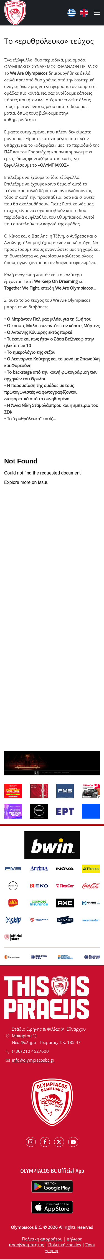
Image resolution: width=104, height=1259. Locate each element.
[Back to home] (15, 12)
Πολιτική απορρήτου (42, 1239)
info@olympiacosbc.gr (33, 1060)
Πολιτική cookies (64, 1244)
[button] (97, 12)
